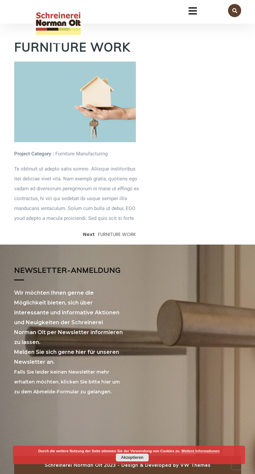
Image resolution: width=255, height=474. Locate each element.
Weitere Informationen (200, 451)
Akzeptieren (132, 457)
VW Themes (195, 465)
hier (106, 382)
